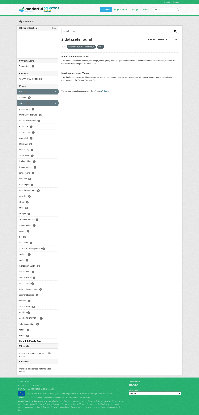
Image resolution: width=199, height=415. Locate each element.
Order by (151, 39)
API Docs (104, 91)
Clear (54, 28)
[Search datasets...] (167, 9)
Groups (135, 9)
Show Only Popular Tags (30, 341)
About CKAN (23, 382)
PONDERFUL (133, 384)
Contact (176, 2)
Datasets (106, 9)
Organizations (120, 9)
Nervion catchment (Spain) (75, 73)
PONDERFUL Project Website (31, 385)
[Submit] (177, 9)
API (95, 91)
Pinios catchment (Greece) (75, 56)
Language (133, 390)
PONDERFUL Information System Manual (36, 389)
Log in (167, 2)
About (145, 9)
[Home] (20, 21)
